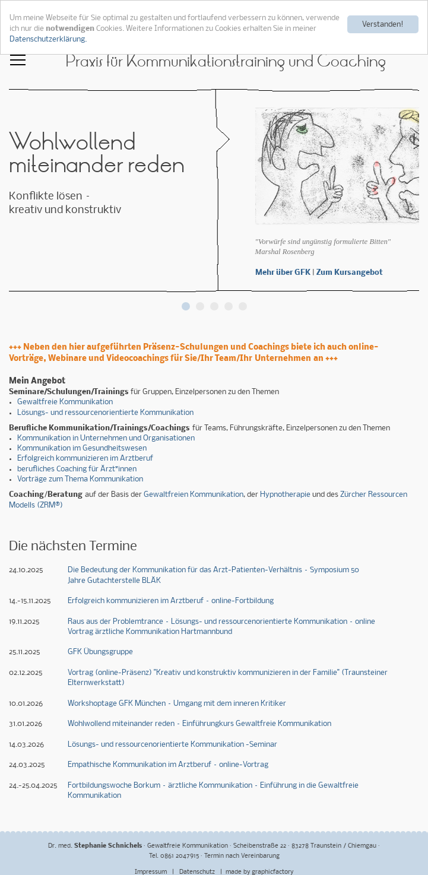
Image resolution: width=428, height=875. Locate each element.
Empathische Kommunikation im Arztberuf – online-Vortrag (168, 765)
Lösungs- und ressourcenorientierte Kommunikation (105, 412)
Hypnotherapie (285, 494)
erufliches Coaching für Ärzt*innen (79, 469)
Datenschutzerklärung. (48, 39)
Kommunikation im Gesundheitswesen (82, 448)
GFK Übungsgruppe (100, 652)
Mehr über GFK (282, 272)
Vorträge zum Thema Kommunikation (80, 479)
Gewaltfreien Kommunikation (193, 494)
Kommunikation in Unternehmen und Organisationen (106, 438)
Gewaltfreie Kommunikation (65, 402)
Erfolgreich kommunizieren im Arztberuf (85, 458)
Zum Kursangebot (349, 272)
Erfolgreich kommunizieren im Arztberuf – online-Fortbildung (171, 600)
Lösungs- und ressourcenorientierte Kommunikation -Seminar (172, 744)
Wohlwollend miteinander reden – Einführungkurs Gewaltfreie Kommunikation (199, 723)
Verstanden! (383, 24)
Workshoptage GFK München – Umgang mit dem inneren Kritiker (177, 703)
